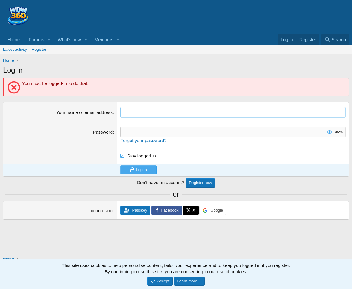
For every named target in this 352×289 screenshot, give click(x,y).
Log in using (100, 210)
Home (14, 39)
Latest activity (15, 49)
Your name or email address (84, 112)
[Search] (335, 39)
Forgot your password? (143, 140)
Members (104, 39)
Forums (36, 39)
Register (39, 49)
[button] (49, 39)
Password (103, 132)
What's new (69, 39)
